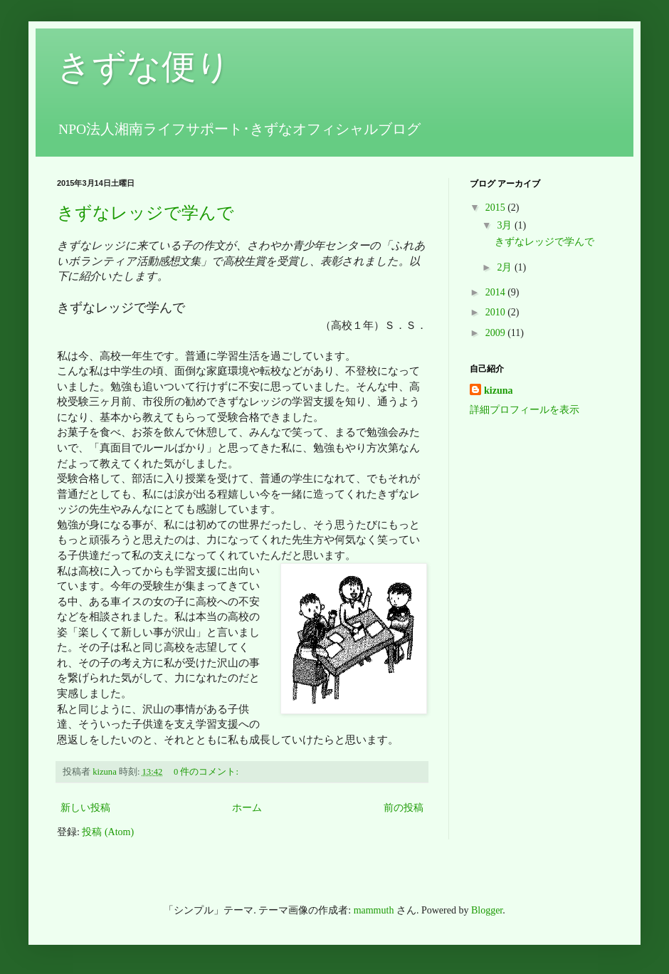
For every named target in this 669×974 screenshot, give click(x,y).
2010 (496, 312)
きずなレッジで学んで (145, 213)
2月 (506, 267)
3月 (506, 225)
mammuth (374, 910)
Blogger (486, 910)
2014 (496, 292)
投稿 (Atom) (108, 832)
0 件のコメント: (207, 772)
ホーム (247, 807)
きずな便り (144, 66)
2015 (496, 207)
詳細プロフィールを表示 (524, 409)
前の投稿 (403, 807)
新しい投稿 (85, 807)
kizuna (498, 390)
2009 (496, 333)
